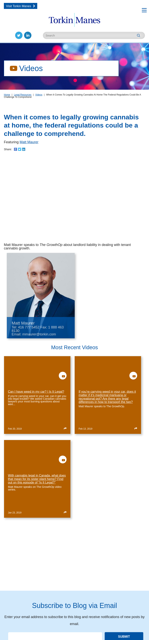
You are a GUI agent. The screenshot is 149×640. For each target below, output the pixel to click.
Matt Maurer (29, 142)
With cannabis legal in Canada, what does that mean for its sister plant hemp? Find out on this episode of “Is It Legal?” (37, 479)
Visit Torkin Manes (18, 6)
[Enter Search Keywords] (94, 35)
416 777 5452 (28, 327)
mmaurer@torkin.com (39, 334)
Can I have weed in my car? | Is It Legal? (36, 391)
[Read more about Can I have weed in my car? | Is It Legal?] (65, 428)
